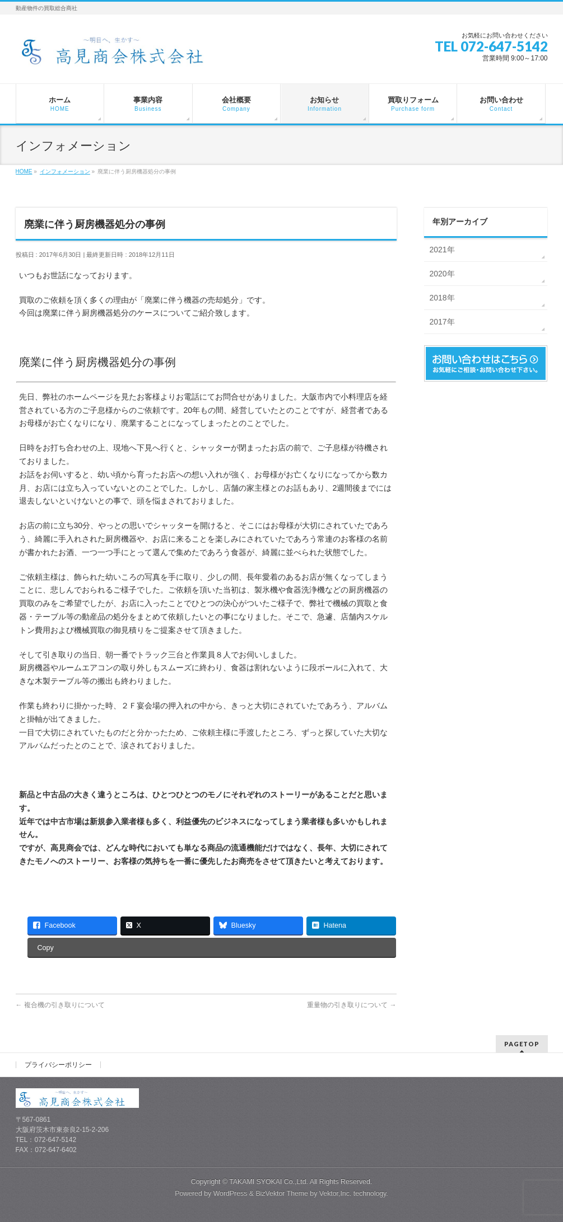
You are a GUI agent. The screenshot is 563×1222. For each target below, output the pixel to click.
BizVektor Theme (281, 1193)
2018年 (442, 297)
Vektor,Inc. (335, 1193)
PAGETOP (521, 1043)
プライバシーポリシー (58, 1064)
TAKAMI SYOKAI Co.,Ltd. (268, 1182)
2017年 (442, 321)
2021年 (442, 249)
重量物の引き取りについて (351, 1005)
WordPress (230, 1193)
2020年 (442, 273)
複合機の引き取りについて (60, 1005)
